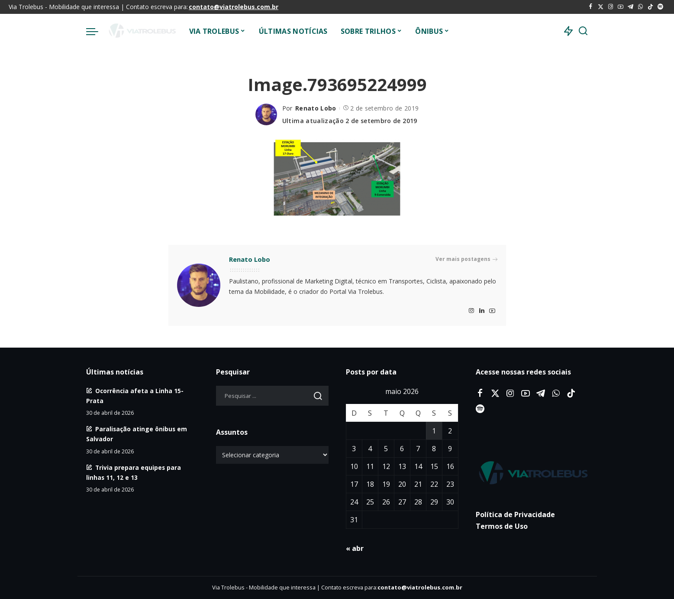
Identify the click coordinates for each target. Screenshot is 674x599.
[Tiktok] (650, 7)
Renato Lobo (315, 108)
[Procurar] (583, 31)
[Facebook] (591, 7)
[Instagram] (611, 7)
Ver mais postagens (466, 259)
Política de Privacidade (515, 514)
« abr (355, 548)
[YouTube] (621, 7)
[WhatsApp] (640, 7)
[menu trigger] (96, 31)
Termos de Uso (502, 526)
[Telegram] (630, 7)
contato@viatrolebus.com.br (233, 7)
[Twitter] (601, 7)
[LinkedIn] (482, 311)
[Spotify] (660, 7)
